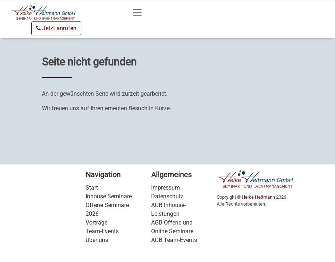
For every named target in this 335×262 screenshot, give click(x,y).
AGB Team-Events (174, 240)
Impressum (165, 187)
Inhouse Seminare (109, 196)
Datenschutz (167, 196)
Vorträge (96, 222)
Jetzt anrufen (56, 28)
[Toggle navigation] (137, 12)
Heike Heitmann (258, 197)
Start (92, 187)
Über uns (97, 240)
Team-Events (102, 231)
